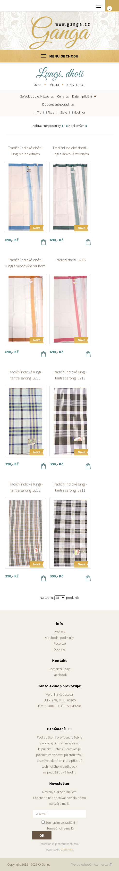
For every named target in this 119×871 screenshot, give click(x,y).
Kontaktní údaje (59, 669)
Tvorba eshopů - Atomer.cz (91, 864)
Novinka (79, 112)
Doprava (60, 649)
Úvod (37, 84)
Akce (51, 112)
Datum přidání (82, 96)
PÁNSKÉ (54, 84)
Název (44, 96)
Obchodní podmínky (59, 637)
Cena (60, 96)
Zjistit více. (67, 849)
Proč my (59, 632)
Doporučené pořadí (55, 104)
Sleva (64, 112)
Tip (39, 112)
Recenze (60, 643)
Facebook (59, 675)
